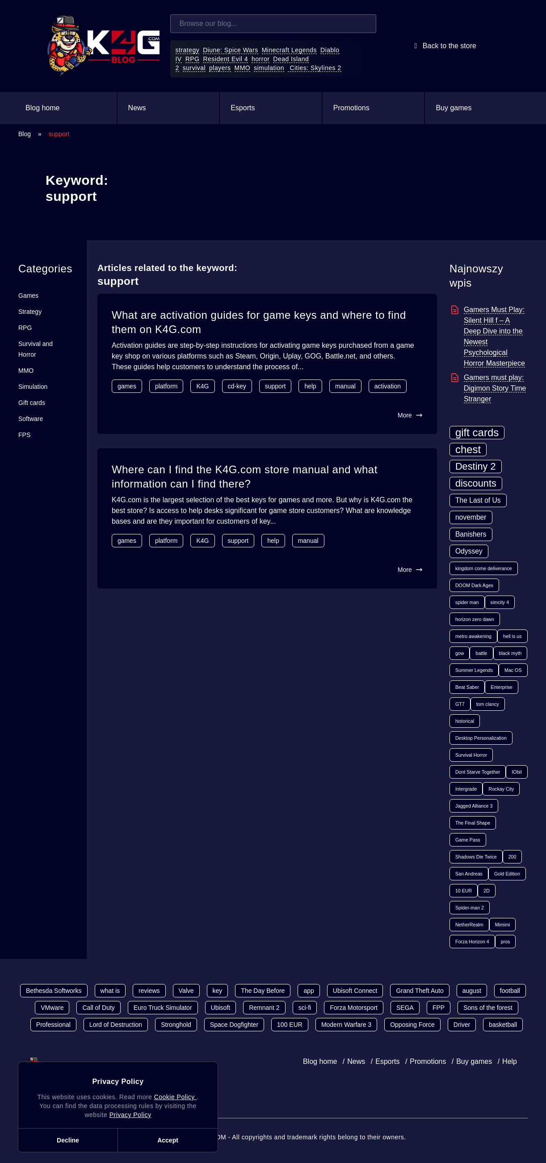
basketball (503, 1024)
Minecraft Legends (289, 50)
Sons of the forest (487, 1007)
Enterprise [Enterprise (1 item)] (501, 687)
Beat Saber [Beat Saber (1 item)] (467, 687)
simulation (269, 67)
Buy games (453, 108)
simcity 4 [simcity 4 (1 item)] (500, 602)
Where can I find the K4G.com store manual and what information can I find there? (245, 476)
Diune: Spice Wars (230, 50)
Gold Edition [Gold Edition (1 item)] (507, 873)
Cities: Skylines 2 (314, 67)
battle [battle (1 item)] (481, 653)
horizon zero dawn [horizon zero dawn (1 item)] (474, 619)
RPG (192, 59)
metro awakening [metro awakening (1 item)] (473, 636)
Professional (53, 1024)
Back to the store (443, 46)
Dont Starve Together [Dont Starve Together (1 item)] (477, 772)
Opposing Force (412, 1024)
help (310, 386)
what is (110, 990)
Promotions (351, 108)
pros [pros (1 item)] (505, 941)
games (127, 386)
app (308, 990)
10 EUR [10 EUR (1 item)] (463, 890)
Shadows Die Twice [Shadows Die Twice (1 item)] (476, 856)
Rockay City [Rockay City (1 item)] (501, 789)
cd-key (237, 386)
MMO (243, 67)
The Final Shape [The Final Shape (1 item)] (472, 822)
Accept (167, 1140)
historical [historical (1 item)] (464, 721)
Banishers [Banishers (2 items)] (471, 534)
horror (260, 59)
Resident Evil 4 (225, 59)
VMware (52, 1007)
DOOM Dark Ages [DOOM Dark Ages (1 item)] (474, 585)
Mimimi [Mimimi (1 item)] (502, 924)
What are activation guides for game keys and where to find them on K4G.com (259, 322)
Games (28, 295)
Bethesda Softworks (54, 990)
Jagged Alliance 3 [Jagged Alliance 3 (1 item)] (474, 806)
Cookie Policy (175, 1096)
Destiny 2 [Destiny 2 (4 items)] (475, 466)
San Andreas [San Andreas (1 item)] (469, 873)
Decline (68, 1140)
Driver (462, 1024)
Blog (24, 134)
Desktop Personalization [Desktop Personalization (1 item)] (481, 738)
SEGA (405, 1007)
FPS (24, 434)
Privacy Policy (130, 1114)
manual (345, 386)
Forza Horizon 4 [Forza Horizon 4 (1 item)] (472, 941)
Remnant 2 (264, 1007)
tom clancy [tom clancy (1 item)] (487, 704)
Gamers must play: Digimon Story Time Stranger (495, 388)
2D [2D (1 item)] (486, 890)
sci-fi (304, 1007)
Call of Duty (98, 1007)
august (471, 990)
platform (166, 386)
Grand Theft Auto (419, 990)
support (275, 386)
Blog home (42, 108)
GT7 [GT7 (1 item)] (460, 704)
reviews (149, 990)
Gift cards (31, 402)
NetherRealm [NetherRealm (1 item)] (469, 924)
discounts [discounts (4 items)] (475, 483)
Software (30, 418)
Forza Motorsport (354, 1007)
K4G (202, 386)
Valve (186, 990)
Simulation (32, 386)
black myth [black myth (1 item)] (510, 653)
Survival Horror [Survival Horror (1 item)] (471, 755)
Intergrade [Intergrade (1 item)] (466, 789)
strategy (188, 50)
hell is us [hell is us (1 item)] (512, 636)
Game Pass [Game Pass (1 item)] (467, 839)
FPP (439, 1007)
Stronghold (176, 1024)
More (410, 415)
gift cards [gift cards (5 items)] (477, 432)
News (137, 108)
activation (387, 386)
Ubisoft (221, 1007)
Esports (243, 108)
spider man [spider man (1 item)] (467, 602)
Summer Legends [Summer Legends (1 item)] (474, 670)
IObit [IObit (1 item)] (517, 772)
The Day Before (263, 990)
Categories (45, 269)
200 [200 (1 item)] (512, 856)
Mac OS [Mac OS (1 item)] (513, 670)
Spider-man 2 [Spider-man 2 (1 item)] (469, 907)
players (220, 67)
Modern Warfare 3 (346, 1024)
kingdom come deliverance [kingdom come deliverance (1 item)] (483, 568)
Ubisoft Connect (355, 990)
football (510, 990)
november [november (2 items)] (471, 517)
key (218, 990)
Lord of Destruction (115, 1024)
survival (194, 67)
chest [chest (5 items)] (468, 449)
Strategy (30, 311)
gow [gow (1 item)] (459, 653)
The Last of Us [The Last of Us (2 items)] (478, 500)
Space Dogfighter (234, 1024)
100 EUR (289, 1024)
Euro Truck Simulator (163, 1007)
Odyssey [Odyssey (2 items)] (469, 551)
